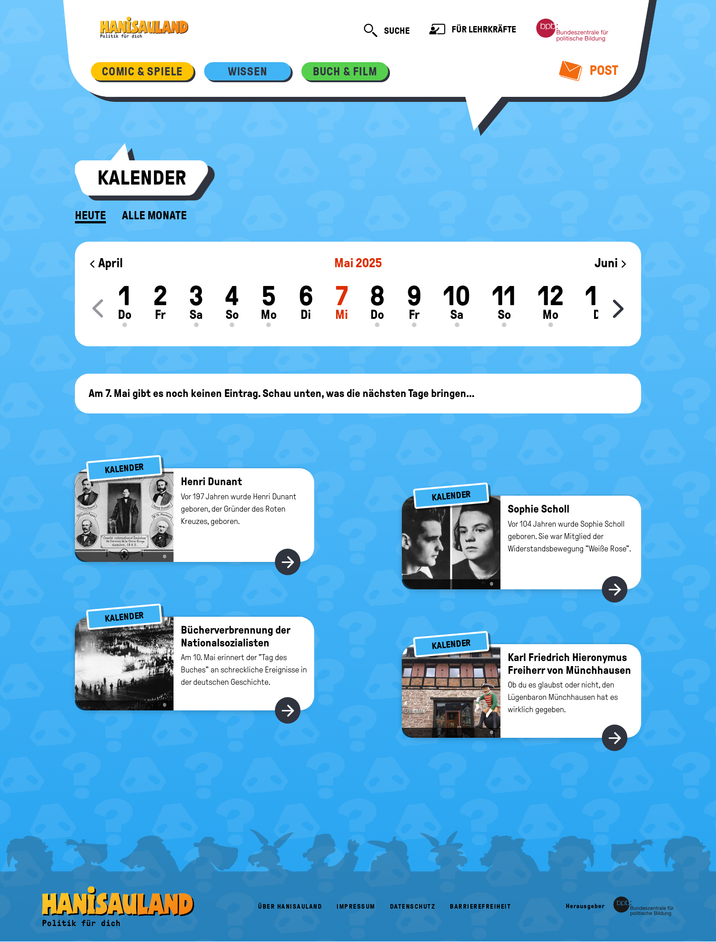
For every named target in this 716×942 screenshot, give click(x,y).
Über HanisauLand (290, 906)
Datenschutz (413, 906)
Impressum (356, 906)
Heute (90, 216)
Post (588, 70)
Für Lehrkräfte (472, 30)
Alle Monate (154, 216)
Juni (611, 263)
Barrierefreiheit (480, 906)
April (106, 263)
